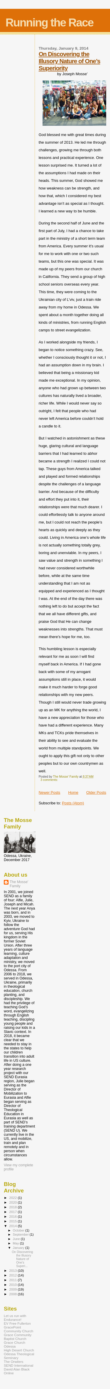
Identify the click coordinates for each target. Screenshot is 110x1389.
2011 (13, 1280)
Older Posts (96, 792)
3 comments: (49, 779)
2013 (13, 1270)
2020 (13, 1202)
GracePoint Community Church (18, 1329)
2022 (13, 1198)
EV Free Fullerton (17, 1323)
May (16, 1243)
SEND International (18, 1365)
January (19, 1247)
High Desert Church (19, 1350)
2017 (13, 1212)
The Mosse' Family (19, 884)
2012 (13, 1275)
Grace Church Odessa (14, 1344)
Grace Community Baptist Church (17, 1337)
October (19, 1230)
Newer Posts (49, 792)
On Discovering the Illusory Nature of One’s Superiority (69, 61)
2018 (13, 1207)
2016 (13, 1216)
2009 (13, 1289)
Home (73, 792)
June (17, 1239)
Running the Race (50, 22)
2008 (13, 1294)
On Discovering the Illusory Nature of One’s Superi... (22, 1259)
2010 (13, 1284)
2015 (13, 1221)
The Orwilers (13, 1361)
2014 (13, 1226)
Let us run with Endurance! (15, 1317)
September (21, 1234)
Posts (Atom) (73, 803)
